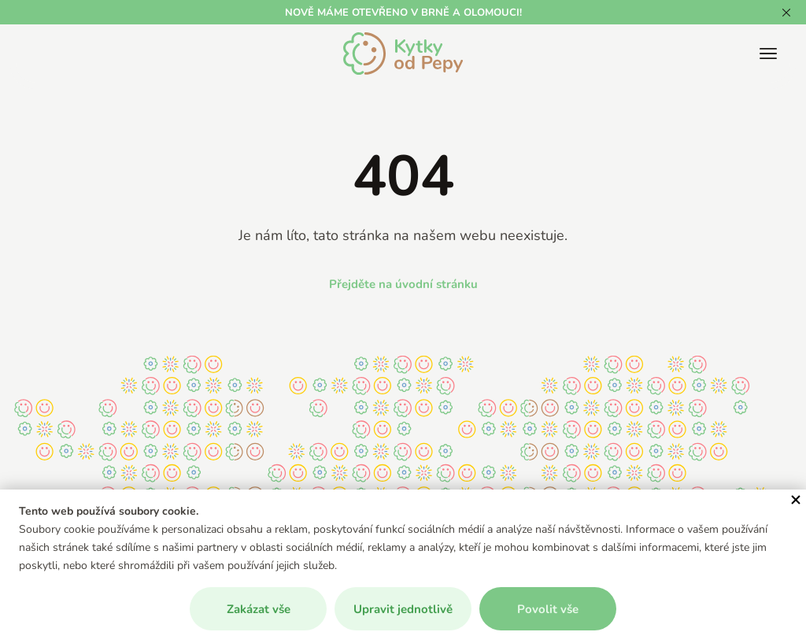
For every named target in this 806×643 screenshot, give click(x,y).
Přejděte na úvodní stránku (403, 283)
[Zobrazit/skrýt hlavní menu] (768, 53)
